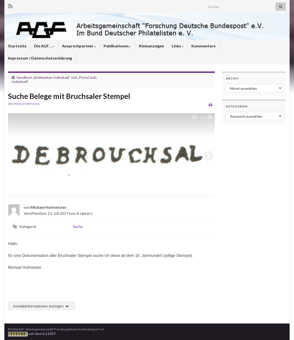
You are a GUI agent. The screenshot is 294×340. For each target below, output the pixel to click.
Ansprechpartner (79, 46)
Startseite (17, 46)
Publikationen (117, 46)
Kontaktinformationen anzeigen (41, 306)
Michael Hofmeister (27, 103)
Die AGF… (44, 46)
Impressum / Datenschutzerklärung (40, 58)
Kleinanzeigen (151, 46)
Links (178, 46)
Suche (78, 226)
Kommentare (203, 46)
